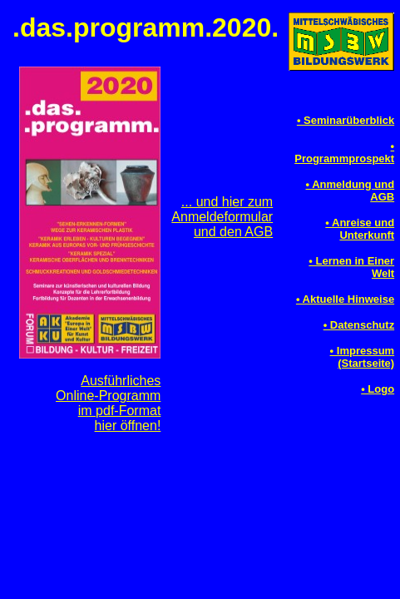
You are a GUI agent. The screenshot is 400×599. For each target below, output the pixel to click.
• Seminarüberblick (345, 120)
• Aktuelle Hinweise (345, 299)
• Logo (377, 389)
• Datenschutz (358, 325)
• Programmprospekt (344, 152)
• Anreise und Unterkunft (359, 228)
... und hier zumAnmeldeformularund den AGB (222, 217)
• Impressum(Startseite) (362, 356)
